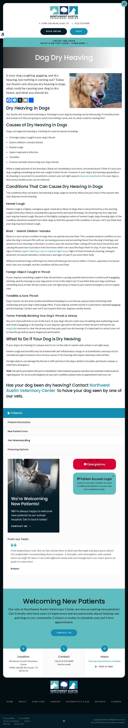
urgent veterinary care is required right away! (45, 251)
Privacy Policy (8, 718)
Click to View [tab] (106, 666)
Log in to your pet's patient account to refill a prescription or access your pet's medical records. (94, 483)
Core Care (38, 701)
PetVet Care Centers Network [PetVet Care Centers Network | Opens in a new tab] (112, 722)
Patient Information (19, 422)
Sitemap (6, 724)
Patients (100, 701)
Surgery (55, 701)
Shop (79, 31)
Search (27, 721)
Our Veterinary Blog (19, 440)
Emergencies (94, 464)
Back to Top (19, 724)
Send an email (63, 664)
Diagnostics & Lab (77, 701)
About (22, 701)
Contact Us (64, 632)
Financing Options (18, 449)
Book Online (53, 31)
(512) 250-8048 (81, 23)
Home (10, 701)
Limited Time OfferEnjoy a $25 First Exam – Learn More (62, 42)
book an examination (91, 175)
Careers (116, 701)
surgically (11, 328)
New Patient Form (18, 431)
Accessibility (24, 718)
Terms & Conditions (11, 721)
